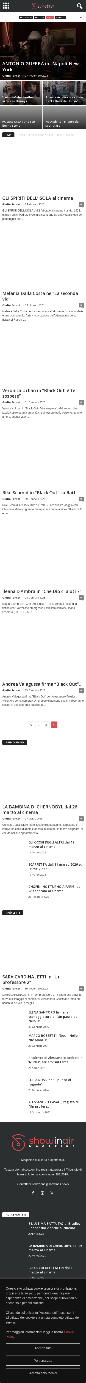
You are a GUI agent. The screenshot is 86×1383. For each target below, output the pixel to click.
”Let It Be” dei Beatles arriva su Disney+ (17, 99)
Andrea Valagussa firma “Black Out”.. (41, 684)
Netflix (60, 17)
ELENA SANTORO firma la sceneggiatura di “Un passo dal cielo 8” (53, 1016)
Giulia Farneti (11, 75)
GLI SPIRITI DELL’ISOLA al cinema (37, 198)
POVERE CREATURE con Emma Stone (18, 123)
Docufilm (26, 17)
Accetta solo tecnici (43, 1373)
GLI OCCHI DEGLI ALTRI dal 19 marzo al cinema (51, 844)
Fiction (39, 17)
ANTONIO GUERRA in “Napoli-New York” (40, 66)
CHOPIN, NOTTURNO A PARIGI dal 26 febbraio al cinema (54, 888)
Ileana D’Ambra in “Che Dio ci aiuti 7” (41, 591)
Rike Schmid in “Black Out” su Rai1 (39, 493)
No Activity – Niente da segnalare (62, 123)
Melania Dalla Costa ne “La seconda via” (40, 296)
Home (22, 134)
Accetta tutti (43, 1348)
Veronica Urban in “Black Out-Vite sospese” (38, 393)
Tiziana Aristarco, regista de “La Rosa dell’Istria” (64, 99)
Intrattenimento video (41, 134)
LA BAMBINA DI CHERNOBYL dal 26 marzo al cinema (39, 809)
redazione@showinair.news (50, 1184)
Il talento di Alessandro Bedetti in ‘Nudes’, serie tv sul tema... (55, 1059)
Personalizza (43, 1360)
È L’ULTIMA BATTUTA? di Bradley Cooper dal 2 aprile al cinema (54, 1225)
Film (50, 17)
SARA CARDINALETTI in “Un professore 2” (31, 979)
